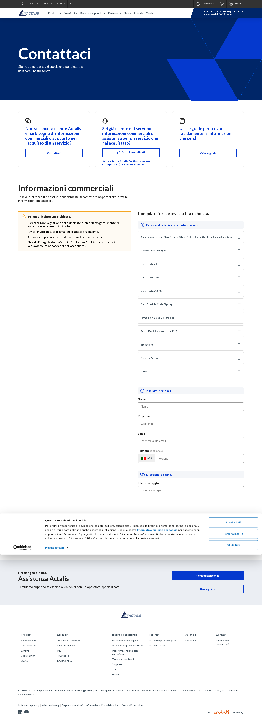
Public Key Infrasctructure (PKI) (159, 331)
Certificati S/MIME (151, 290)
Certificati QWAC (151, 277)
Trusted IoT (148, 344)
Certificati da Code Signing (156, 304)
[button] (54, 12)
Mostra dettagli (54, 714)
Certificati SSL (149, 263)
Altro (144, 371)
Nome (142, 399)
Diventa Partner (150, 358)
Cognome (144, 416)
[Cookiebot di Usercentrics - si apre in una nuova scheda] (22, 714)
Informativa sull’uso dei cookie (157, 696)
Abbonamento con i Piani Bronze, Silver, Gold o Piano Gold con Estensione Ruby (186, 237)
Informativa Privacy (226, 535)
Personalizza (233, 700)
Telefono (151, 450)
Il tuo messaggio (148, 483)
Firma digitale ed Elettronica (157, 317)
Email (141, 433)
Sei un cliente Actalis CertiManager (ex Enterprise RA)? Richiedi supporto (126, 163)
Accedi (238, 4)
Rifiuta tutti (233, 711)
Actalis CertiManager (153, 250)
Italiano (210, 4)
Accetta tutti (233, 688)
